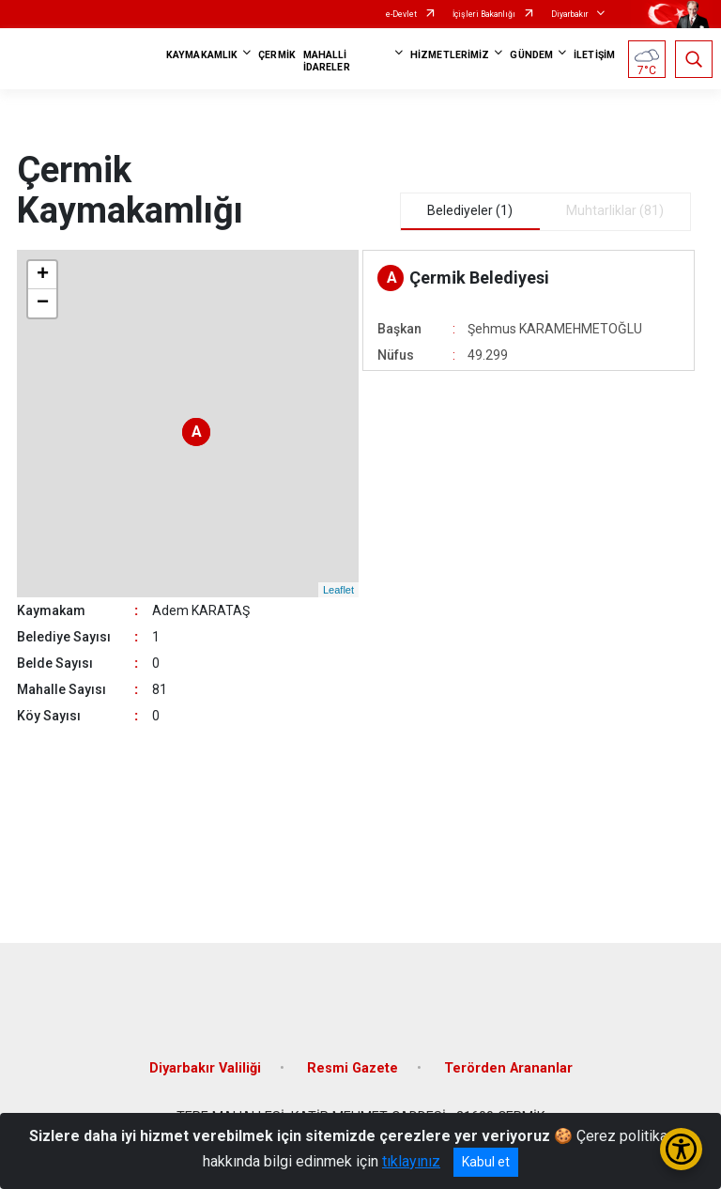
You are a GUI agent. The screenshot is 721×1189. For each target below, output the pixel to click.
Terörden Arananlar (508, 1068)
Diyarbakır (570, 14)
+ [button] (43, 275)
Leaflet (338, 589)
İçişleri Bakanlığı (484, 14)
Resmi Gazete (352, 1068)
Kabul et (486, 1161)
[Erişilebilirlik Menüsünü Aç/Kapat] (681, 1149)
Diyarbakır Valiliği (205, 1068)
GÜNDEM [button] (531, 55)
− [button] (43, 303)
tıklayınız (411, 1161)
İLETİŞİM (594, 55)
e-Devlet (401, 14)
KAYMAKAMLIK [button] (202, 55)
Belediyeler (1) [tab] (470, 210)
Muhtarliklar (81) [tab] (615, 210)
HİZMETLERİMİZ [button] (449, 55)
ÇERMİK (277, 55)
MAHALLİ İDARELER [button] (326, 61)
